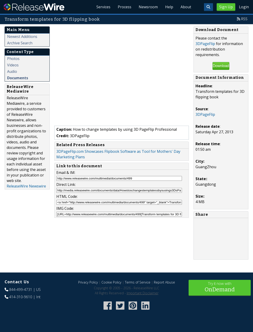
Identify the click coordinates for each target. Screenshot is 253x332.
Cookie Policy (111, 282)
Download (221, 66)
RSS (244, 18)
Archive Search (19, 42)
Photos (13, 58)
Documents (17, 77)
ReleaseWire (34, 6)
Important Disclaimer (142, 293)
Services (103, 6)
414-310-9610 (20, 296)
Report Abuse (164, 282)
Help (169, 6)
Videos (13, 65)
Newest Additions (22, 36)
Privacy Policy (88, 282)
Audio (12, 71)
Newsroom (148, 6)
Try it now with (220, 287)
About (186, 6)
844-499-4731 (20, 289)
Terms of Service (137, 282)
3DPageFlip (205, 43)
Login (244, 6)
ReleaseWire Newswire (26, 186)
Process (124, 6)
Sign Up (226, 6)
